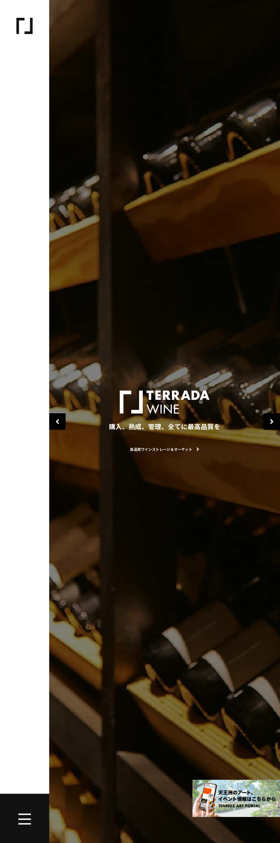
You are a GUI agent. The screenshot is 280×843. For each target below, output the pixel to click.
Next (272, 421)
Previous (57, 421)
